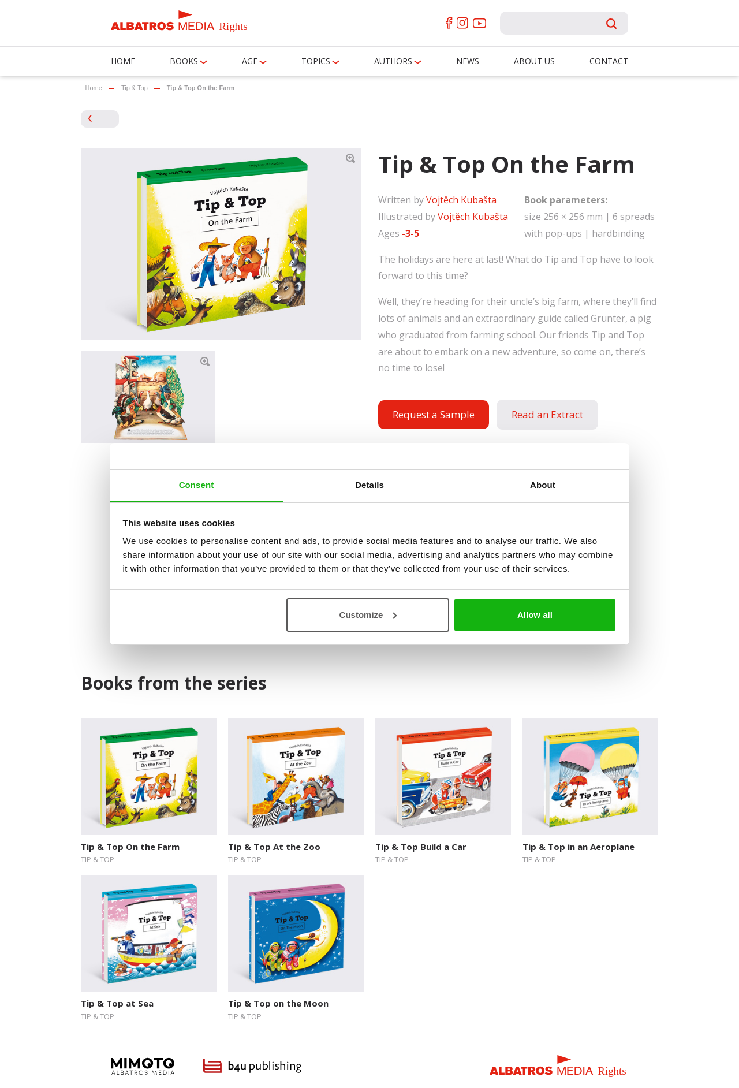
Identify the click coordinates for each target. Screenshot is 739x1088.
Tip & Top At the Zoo (274, 846)
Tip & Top (134, 87)
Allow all (535, 615)
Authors (393, 60)
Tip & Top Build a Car (420, 846)
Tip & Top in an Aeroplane (578, 846)
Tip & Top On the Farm (130, 846)
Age (249, 60)
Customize (368, 615)
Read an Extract (547, 414)
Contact (608, 60)
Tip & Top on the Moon (278, 1003)
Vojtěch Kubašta (461, 199)
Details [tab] (369, 485)
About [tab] (542, 485)
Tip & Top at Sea (117, 1003)
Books (184, 60)
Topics (315, 60)
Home (123, 60)
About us (534, 60)
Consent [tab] (196, 485)
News (467, 60)
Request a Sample (434, 414)
